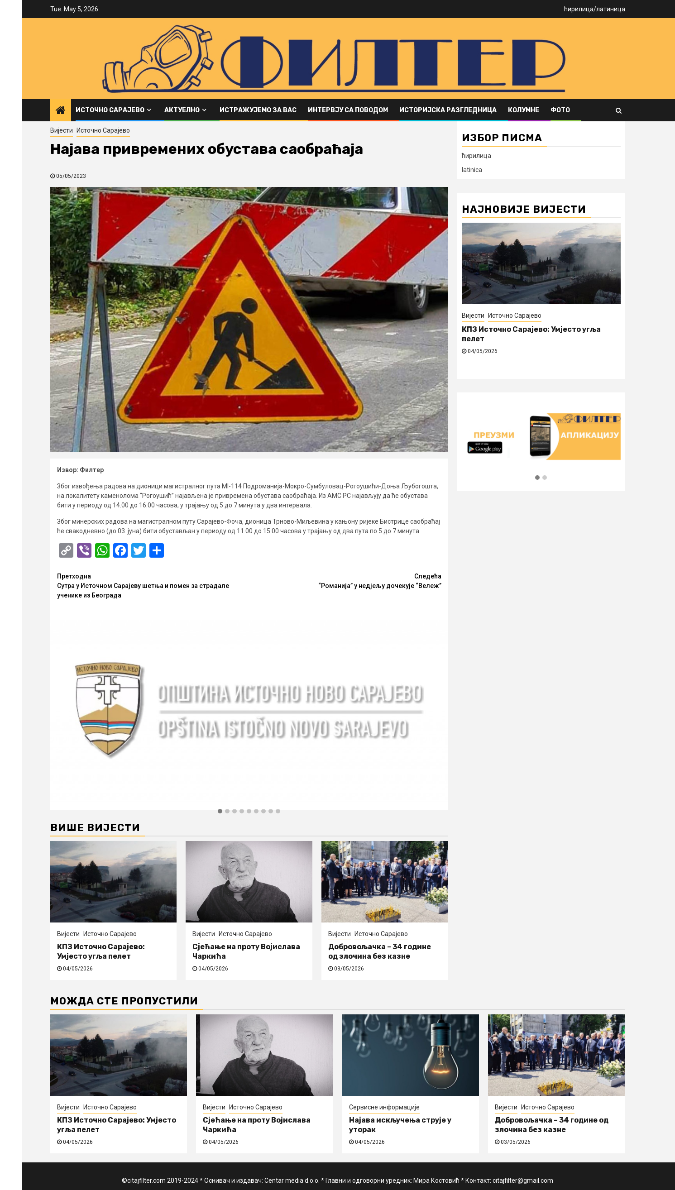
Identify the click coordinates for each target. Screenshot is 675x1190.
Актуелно (182, 110)
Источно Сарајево (110, 110)
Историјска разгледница (448, 110)
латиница (610, 9)
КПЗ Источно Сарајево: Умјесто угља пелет (101, 951)
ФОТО (560, 110)
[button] (220, 811)
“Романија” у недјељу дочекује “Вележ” (345, 580)
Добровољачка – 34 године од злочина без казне (379, 951)
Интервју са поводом (348, 110)
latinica (472, 169)
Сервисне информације (384, 1107)
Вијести (61, 130)
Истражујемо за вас (258, 110)
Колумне (523, 110)
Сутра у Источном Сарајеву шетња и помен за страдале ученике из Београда (153, 585)
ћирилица (579, 9)
